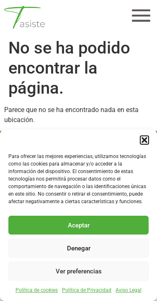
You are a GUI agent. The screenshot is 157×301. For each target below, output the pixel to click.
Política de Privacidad (86, 290)
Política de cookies (36, 290)
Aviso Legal (129, 290)
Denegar (78, 248)
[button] (144, 140)
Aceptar (79, 225)
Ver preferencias (79, 271)
